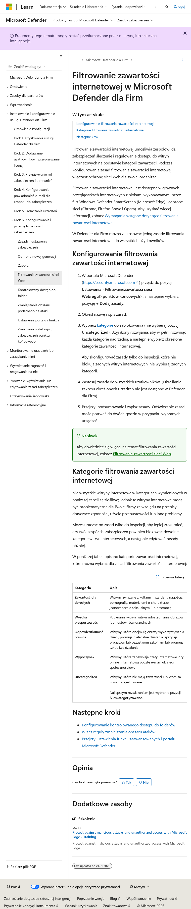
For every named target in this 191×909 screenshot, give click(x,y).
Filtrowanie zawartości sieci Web (142, 453)
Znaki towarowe (115, 905)
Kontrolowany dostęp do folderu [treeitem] (36, 292)
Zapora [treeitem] (23, 265)
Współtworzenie (139, 898)
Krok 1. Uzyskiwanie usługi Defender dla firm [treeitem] (33, 141)
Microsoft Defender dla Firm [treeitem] (31, 77)
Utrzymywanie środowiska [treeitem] (29, 396)
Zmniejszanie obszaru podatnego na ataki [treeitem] (34, 308)
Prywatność (166, 898)
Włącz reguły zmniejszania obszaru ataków (118, 731)
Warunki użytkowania (81, 905)
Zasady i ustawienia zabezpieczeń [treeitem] (32, 244)
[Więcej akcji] (182, 60)
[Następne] (155, 6)
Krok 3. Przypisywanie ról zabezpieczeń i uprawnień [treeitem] (33, 177)
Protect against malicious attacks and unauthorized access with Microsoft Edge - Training (129, 834)
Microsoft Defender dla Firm (107, 59)
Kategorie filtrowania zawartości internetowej (110, 130)
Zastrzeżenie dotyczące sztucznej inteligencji (37, 898)
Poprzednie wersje (90, 898)
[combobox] (34, 67)
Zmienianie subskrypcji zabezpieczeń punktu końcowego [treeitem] (35, 335)
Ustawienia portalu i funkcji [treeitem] (38, 320)
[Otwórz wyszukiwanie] (167, 6)
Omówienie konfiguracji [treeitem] (32, 128)
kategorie (105, 325)
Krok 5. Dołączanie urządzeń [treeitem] (35, 210)
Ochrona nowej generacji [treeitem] (37, 256)
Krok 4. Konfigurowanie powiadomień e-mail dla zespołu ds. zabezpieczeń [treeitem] (33, 195)
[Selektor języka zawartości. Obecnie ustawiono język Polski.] (13, 887)
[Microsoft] (9, 6)
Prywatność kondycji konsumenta (29, 905)
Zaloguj (179, 6)
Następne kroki (87, 136)
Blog (113, 898)
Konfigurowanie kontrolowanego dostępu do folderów (128, 724)
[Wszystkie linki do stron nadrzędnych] (76, 60)
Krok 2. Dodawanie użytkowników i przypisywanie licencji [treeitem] (36, 159)
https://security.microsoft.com (109, 282)
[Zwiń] (61, 56)
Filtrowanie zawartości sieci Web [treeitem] (38, 277)
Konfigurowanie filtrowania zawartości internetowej (114, 123)
